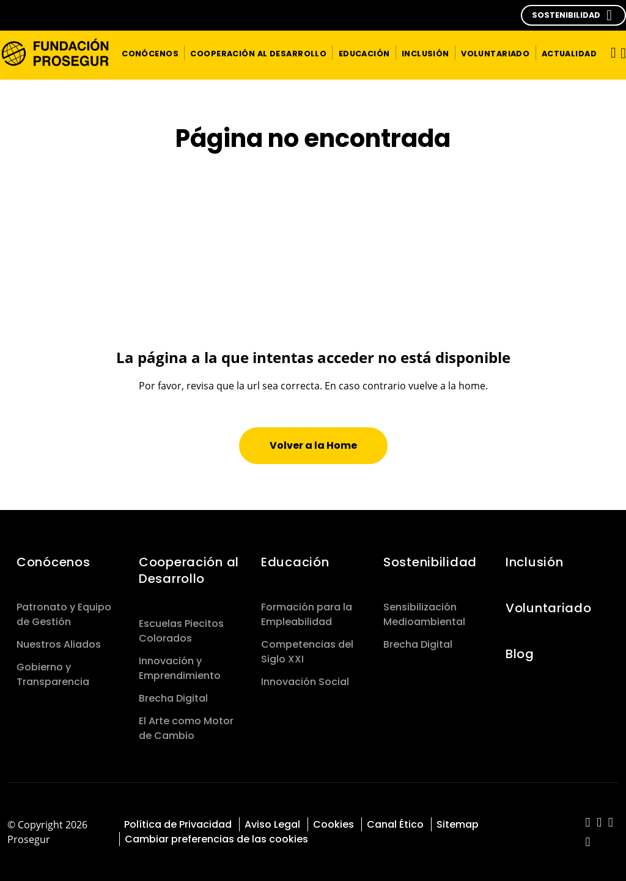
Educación (297, 562)
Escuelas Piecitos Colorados (181, 631)
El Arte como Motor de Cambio (186, 728)
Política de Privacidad (178, 824)
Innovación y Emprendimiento (180, 668)
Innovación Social (305, 682)
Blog (520, 653)
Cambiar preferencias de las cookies (216, 839)
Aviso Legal (272, 824)
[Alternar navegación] (609, 52)
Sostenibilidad (430, 562)
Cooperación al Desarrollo (189, 570)
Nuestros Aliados (59, 644)
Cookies (333, 824)
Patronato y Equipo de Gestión (64, 614)
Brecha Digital (173, 698)
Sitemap (457, 824)
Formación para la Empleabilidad (306, 614)
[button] (573, 15)
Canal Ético (395, 824)
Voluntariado (549, 608)
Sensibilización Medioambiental (424, 614)
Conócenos (53, 562)
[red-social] (587, 823)
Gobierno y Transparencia (53, 674)
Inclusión (534, 562)
